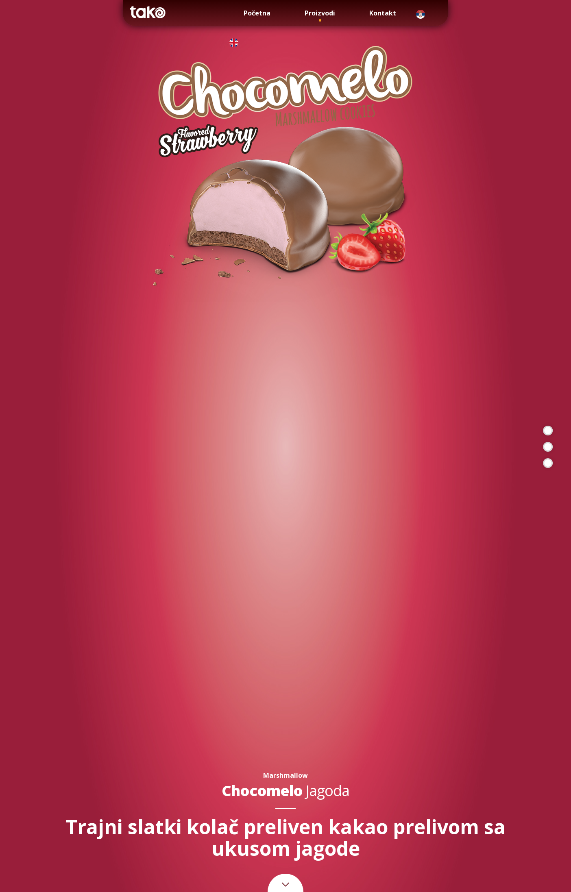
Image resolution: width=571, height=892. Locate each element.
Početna (257, 13)
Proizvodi (320, 13)
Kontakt (382, 13)
